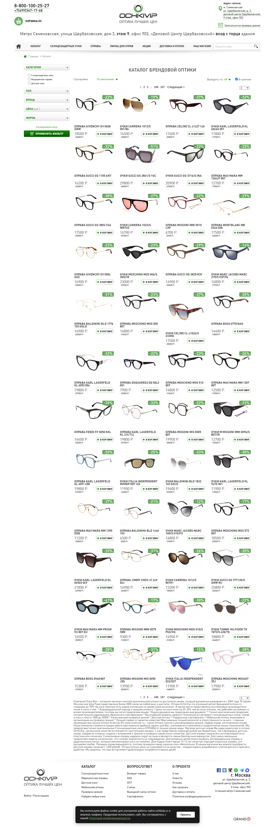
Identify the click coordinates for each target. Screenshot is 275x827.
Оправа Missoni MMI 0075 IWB (138, 631)
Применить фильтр (49, 133)
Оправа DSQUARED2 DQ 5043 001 (139, 384)
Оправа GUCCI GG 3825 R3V (184, 274)
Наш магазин (201, 46)
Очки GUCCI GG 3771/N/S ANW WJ (228, 581)
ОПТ (127, 782)
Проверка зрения (90, 791)
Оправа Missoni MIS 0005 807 (183, 433)
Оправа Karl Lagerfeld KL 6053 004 (92, 384)
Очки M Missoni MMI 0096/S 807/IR (230, 433)
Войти (27, 795)
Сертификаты (133, 796)
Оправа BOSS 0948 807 (89, 678)
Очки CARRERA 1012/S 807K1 (181, 581)
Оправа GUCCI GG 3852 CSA (92, 225)
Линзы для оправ (119, 46)
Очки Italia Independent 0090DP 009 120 (139, 482)
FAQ (127, 778)
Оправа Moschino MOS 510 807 (184, 384)
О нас (174, 773)
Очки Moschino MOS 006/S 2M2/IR (138, 276)
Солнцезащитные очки (64, 46)
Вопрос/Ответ (137, 766)
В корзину (106, 134)
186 (156, 87)
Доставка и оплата (170, 46)
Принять (185, 814)
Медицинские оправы (41, 79)
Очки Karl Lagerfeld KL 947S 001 (229, 482)
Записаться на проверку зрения (242, 25)
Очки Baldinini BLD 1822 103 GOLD (183, 482)
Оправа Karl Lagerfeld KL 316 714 (138, 433)
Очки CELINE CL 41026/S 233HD (182, 334)
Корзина (33, 21)
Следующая (174, 87)
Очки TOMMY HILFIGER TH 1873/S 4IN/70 (229, 631)
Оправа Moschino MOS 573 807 (230, 532)
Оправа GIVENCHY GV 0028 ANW (92, 128)
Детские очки (37, 83)
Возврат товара (134, 773)
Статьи (129, 787)
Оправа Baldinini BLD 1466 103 (139, 532)
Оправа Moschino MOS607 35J (229, 680)
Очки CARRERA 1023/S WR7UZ (135, 226)
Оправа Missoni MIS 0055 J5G (137, 680)
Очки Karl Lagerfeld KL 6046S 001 (229, 128)
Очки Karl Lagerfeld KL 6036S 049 (92, 581)
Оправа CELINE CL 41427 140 (185, 126)
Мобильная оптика (91, 787)
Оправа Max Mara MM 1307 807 (230, 384)
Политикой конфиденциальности (109, 818)
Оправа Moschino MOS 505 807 (139, 325)
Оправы (94, 46)
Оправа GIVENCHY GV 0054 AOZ (92, 276)
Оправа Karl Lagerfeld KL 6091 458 (92, 482)
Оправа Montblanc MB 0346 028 (228, 226)
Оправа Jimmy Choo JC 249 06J (138, 581)
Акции (144, 46)
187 (162, 87)
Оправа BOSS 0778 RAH (227, 324)
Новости (176, 778)
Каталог (34, 46)
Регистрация (41, 795)
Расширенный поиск (47, 127)
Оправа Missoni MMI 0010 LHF (184, 226)
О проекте (180, 766)
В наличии (245, 79)
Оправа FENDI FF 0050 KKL (92, 432)
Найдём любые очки (92, 796)
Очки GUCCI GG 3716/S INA (184, 175)
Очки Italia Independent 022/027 (184, 680)
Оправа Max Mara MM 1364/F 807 (227, 177)
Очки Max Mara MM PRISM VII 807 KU (93, 631)
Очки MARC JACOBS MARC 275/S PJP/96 (229, 276)
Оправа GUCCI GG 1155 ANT (93, 175)
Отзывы (175, 782)
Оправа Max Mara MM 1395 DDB (93, 532)
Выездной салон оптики (139, 791)
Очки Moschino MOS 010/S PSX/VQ (184, 631)
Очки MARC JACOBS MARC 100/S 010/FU (183, 532)
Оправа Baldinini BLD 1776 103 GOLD (93, 325)
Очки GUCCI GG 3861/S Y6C (138, 175)
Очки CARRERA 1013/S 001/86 (135, 128)
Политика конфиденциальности (190, 796)
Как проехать (179, 787)
